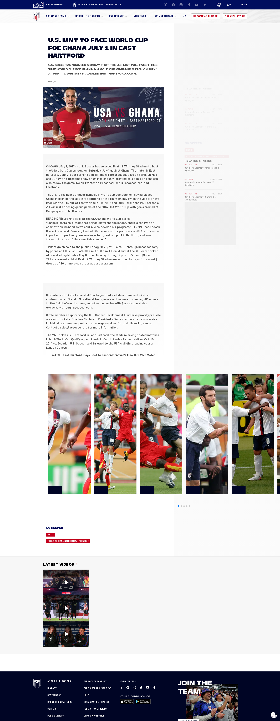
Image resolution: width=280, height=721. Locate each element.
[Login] (244, 5)
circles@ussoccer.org (72, 327)
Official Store (235, 16)
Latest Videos (60, 564)
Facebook (52, 187)
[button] (185, 16)
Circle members (56, 315)
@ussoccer (107, 183)
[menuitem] (57, 16)
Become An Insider (205, 16)
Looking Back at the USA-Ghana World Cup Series (96, 219)
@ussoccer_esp (131, 183)
